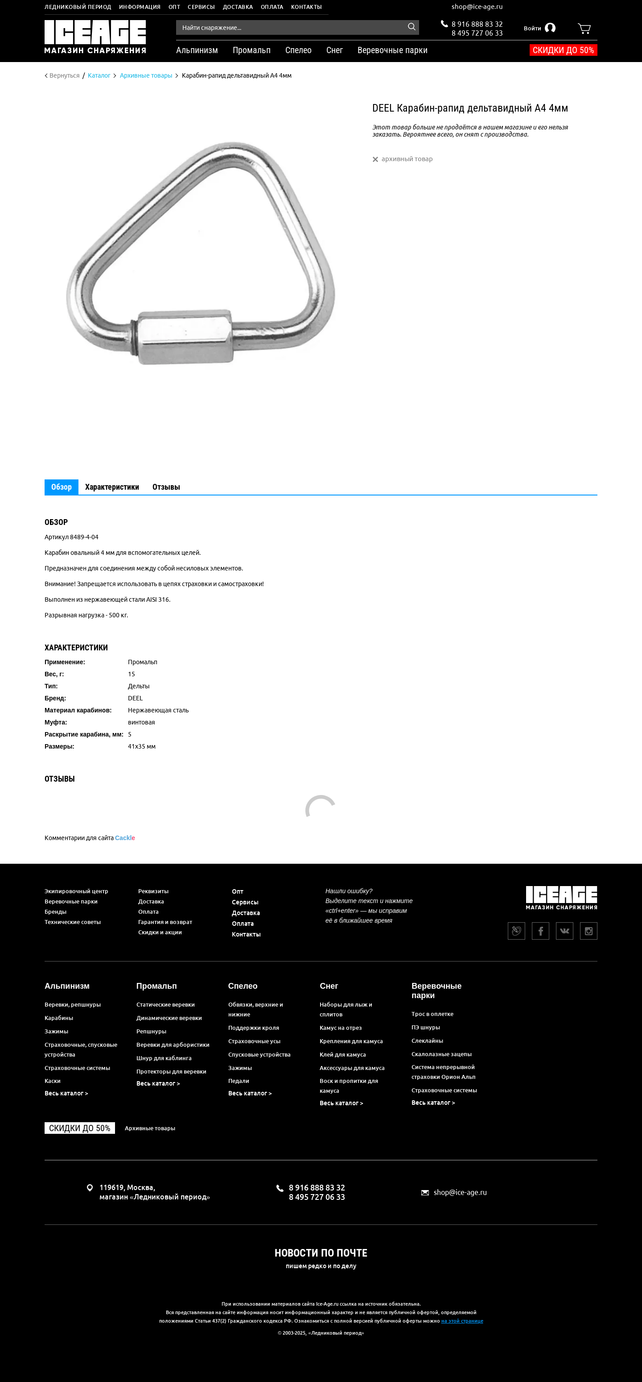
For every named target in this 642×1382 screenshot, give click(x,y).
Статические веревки (165, 1004)
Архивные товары (150, 1128)
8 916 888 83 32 (477, 24)
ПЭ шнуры (426, 1027)
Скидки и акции (160, 932)
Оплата (272, 7)
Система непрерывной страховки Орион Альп (444, 1072)
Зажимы (56, 1031)
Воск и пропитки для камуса (349, 1086)
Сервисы (201, 7)
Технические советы (73, 922)
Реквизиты (153, 891)
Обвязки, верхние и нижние (255, 1009)
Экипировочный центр (76, 891)
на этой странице (462, 1321)
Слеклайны (427, 1040)
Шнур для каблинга (164, 1058)
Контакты (306, 7)
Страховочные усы (254, 1041)
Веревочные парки (71, 901)
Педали (238, 1081)
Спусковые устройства (259, 1054)
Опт (175, 7)
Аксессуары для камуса (352, 1068)
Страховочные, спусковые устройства (81, 1049)
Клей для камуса (343, 1054)
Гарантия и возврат (165, 922)
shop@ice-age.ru (477, 6)
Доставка (238, 7)
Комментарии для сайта (90, 837)
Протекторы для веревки (171, 1071)
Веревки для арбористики (173, 1044)
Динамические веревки (169, 1018)
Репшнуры (151, 1031)
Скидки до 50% (563, 50)
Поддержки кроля (253, 1027)
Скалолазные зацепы (442, 1054)
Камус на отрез (341, 1027)
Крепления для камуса (351, 1041)
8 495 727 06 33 (477, 32)
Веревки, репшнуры (73, 1004)
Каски (53, 1081)
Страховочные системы (77, 1068)
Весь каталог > (66, 1093)
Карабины (59, 1018)
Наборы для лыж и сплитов (346, 1009)
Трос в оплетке (432, 1014)
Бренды (55, 911)
